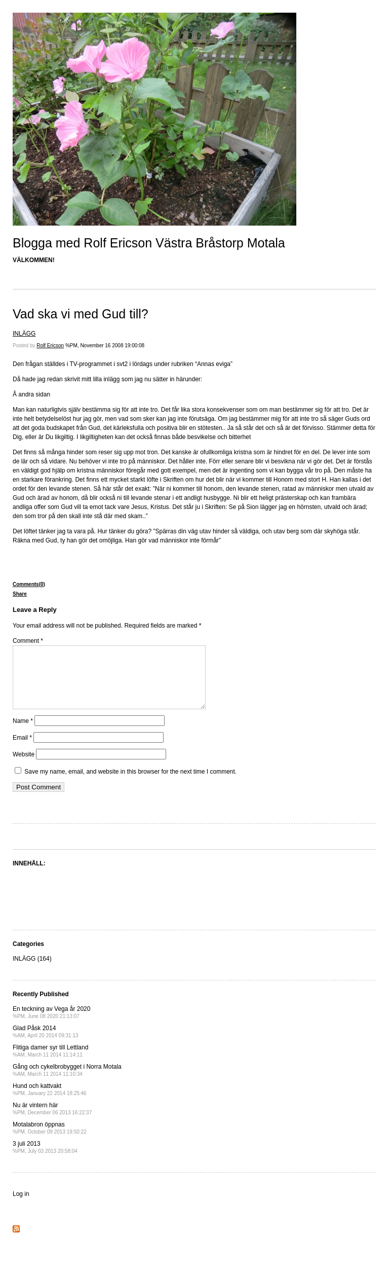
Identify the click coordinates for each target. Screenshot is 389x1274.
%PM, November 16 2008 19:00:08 (104, 345)
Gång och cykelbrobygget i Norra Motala (67, 1082)
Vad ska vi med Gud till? (80, 314)
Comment (28, 640)
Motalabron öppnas (50, 1140)
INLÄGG (24, 333)
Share (20, 594)
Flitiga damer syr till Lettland (50, 1063)
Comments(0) (29, 584)
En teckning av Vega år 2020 (51, 1024)
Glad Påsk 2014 (46, 1043)
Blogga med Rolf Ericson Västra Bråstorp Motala (149, 243)
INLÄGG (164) (32, 970)
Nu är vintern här (52, 1120)
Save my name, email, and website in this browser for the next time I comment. (130, 783)
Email (22, 749)
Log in (21, 1206)
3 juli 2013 (45, 1159)
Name (23, 733)
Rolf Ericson (50, 345)
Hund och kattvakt (50, 1101)
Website (23, 766)
